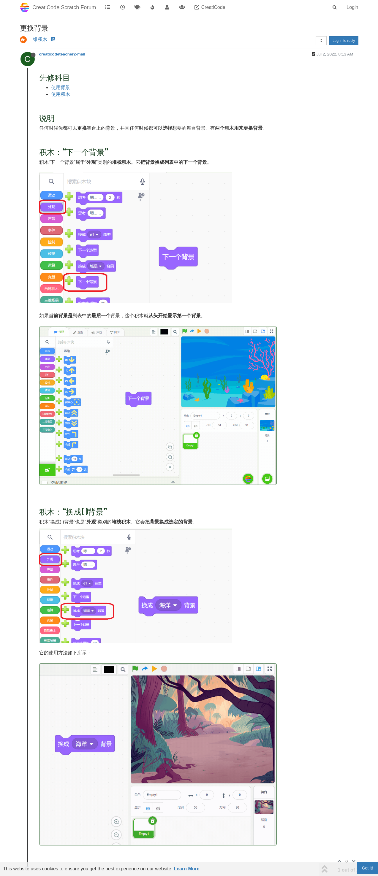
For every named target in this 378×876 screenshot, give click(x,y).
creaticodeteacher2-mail (62, 54)
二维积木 (37, 39)
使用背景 (60, 87)
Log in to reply (344, 41)
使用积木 (60, 94)
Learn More (186, 868)
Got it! (367, 868)
